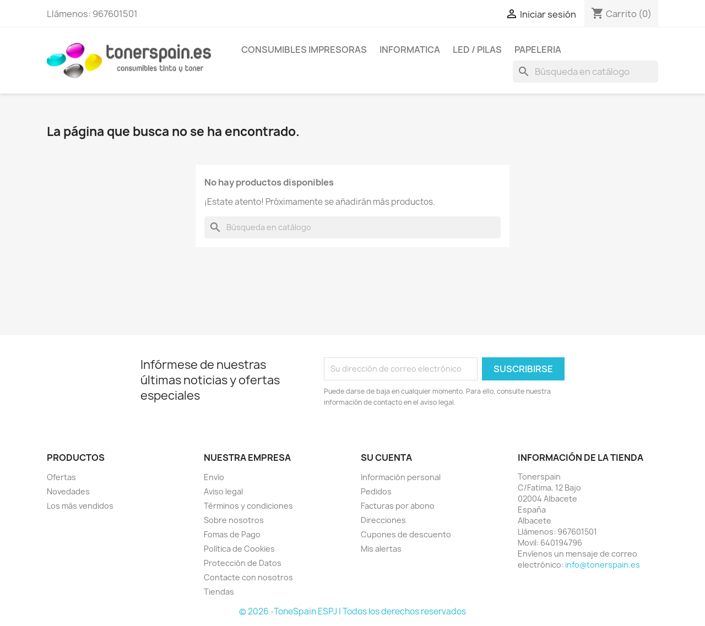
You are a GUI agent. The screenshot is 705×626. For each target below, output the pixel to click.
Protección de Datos (242, 563)
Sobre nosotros (234, 520)
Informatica (409, 49)
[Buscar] (585, 72)
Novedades (68, 491)
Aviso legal (223, 491)
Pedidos (376, 491)
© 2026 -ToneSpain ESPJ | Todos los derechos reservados (352, 611)
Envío (214, 477)
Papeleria (537, 49)
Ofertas (61, 477)
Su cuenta (386, 457)
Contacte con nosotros (248, 577)
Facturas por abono (398, 505)
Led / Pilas (477, 49)
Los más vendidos (80, 505)
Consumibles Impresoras (304, 49)
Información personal (401, 477)
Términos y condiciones (248, 505)
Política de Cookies (239, 548)
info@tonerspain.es (602, 564)
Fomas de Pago (232, 534)
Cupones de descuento (406, 534)
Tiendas (219, 591)
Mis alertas (381, 548)
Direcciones (383, 520)
